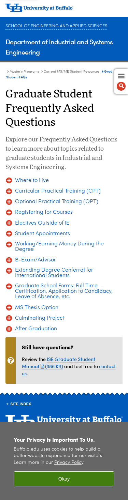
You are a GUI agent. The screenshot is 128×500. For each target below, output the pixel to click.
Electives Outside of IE (42, 223)
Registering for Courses (44, 212)
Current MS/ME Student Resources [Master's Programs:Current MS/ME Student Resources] (71, 71)
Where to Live (32, 180)
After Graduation (36, 329)
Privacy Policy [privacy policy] (68, 462)
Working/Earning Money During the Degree (59, 246)
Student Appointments (42, 234)
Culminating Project (39, 318)
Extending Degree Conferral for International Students (54, 273)
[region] (64, 461)
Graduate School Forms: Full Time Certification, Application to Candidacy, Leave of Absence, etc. (64, 291)
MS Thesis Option (36, 307)
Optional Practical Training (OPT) (56, 201)
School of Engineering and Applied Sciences (56, 26)
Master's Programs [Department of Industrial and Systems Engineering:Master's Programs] (24, 71)
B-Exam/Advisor (35, 260)
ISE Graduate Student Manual (58, 362)
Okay (64, 479)
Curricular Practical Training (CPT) (58, 191)
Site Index (20, 404)
